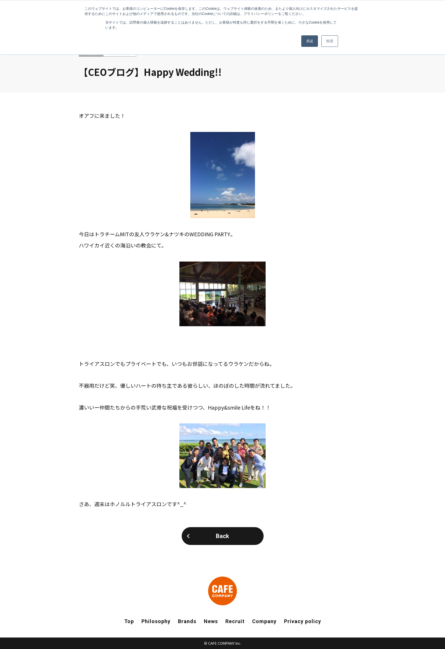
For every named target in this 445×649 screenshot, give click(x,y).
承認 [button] (309, 41)
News (211, 621)
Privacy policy (302, 621)
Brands (187, 621)
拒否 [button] (329, 41)
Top (129, 621)
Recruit (235, 621)
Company (264, 621)
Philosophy (155, 621)
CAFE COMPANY (222, 591)
